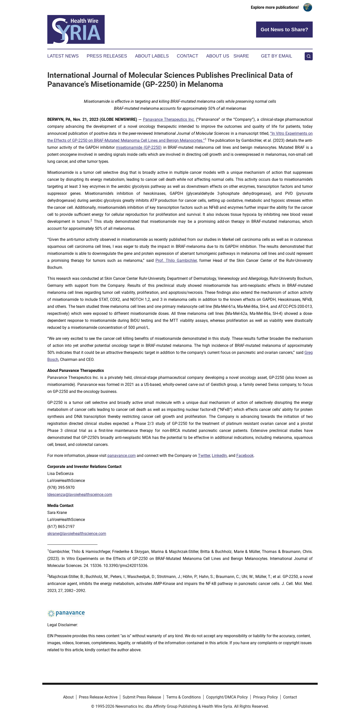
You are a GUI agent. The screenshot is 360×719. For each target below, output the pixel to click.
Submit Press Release (142, 697)
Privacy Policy (265, 697)
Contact (187, 56)
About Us (217, 56)
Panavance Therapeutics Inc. (169, 119)
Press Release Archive (98, 697)
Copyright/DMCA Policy (227, 697)
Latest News (63, 56)
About (68, 697)
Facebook (245, 455)
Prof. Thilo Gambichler (176, 260)
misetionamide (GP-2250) (139, 147)
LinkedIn (219, 455)
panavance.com (121, 455)
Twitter (204, 455)
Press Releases (107, 56)
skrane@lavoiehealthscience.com (76, 533)
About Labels (152, 56)
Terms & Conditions (183, 697)
